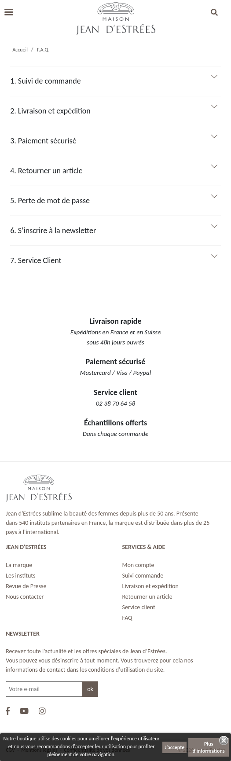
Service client (138, 607)
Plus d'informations (209, 747)
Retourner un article (147, 596)
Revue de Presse (26, 586)
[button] (214, 13)
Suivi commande (143, 575)
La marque (19, 565)
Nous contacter (25, 596)
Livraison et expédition (150, 586)
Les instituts (20, 575)
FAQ (127, 618)
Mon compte (138, 565)
